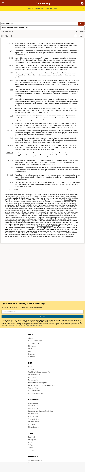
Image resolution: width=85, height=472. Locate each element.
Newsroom (32, 354)
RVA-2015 (9, 131)
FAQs (30, 367)
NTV (11, 80)
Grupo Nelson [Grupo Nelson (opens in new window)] (33, 414)
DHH (11, 58)
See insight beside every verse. (42, 8)
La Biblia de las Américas (13, 194)
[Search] (81, 24)
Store (30, 349)
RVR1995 (9, 160)
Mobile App (32, 346)
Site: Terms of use (34, 390)
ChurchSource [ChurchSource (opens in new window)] (33, 408)
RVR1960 (9, 145)
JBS (11, 51)
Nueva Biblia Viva (70, 200)
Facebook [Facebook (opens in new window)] (31, 437)
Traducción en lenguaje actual (33, 236)
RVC (11, 138)
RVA (11, 168)
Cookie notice (33, 388)
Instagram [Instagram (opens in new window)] (32, 440)
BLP (11, 116)
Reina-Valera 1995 (43, 229)
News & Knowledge (35, 341)
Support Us (32, 357)
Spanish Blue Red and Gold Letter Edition (54, 231)
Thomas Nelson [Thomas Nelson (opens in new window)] (33, 419)
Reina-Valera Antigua (18, 231)
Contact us (32, 377)
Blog (30, 351)
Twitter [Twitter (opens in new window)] (30, 448)
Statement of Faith (35, 343)
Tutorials (31, 369)
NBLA (11, 65)
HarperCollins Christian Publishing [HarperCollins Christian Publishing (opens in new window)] (40, 411)
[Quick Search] (39, 24)
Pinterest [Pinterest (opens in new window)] (31, 442)
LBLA (11, 43)
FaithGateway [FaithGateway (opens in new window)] (33, 403)
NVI (11, 90)
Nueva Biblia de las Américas (68, 198)
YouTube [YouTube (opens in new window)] (31, 450)
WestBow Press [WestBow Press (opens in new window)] (33, 422)
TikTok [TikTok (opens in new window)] (30, 445)
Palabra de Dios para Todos (14, 214)
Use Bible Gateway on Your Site (39, 372)
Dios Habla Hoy (71, 196)
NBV (11, 73)
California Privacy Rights (37, 383)
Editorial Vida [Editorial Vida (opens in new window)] (33, 416)
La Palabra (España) (59, 214)
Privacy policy (33, 380)
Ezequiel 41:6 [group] (6, 36)
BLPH (11, 123)
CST (11, 99)
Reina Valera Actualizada (68, 217)
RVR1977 (9, 153)
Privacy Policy (12, 325)
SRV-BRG (10, 175)
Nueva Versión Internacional (56, 205)
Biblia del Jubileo (68, 194)
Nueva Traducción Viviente (32, 203)
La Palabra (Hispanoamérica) (58, 215)
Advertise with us (34, 375)
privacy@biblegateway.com (34, 325)
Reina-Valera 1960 (60, 221)
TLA (11, 182)
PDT (11, 108)
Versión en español (35, 460)
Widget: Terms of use (35, 393)
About (30, 338)
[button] (82, 3)
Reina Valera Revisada (44, 226)
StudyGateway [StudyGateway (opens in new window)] (33, 406)
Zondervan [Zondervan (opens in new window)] (32, 424)
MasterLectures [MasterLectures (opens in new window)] (33, 427)
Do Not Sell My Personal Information (42, 385)
